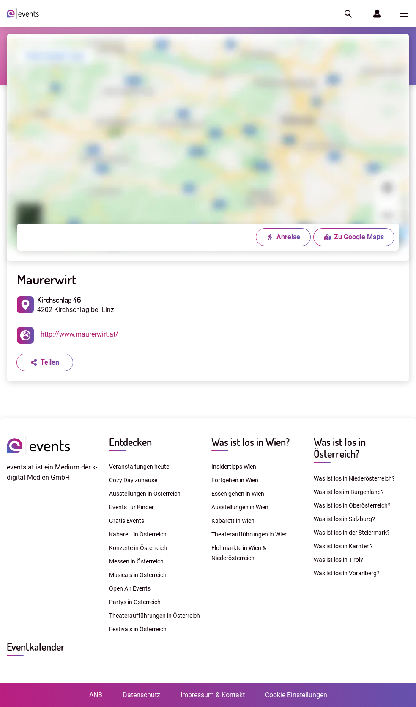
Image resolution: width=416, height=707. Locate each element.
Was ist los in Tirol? (338, 559)
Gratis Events (126, 520)
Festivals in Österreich (138, 629)
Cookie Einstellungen (296, 695)
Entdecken (130, 441)
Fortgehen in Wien (234, 480)
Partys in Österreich (135, 602)
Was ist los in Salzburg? (344, 519)
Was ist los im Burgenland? (349, 492)
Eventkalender (36, 646)
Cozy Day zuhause (133, 480)
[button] (347, 13)
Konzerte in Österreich (138, 547)
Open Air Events (130, 588)
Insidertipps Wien (233, 466)
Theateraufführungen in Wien (249, 534)
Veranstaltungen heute (139, 466)
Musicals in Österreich (138, 575)
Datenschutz (141, 695)
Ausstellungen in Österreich (145, 493)
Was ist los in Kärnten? (343, 546)
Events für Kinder (131, 507)
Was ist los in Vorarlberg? (347, 573)
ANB (95, 695)
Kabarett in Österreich (138, 534)
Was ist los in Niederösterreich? (354, 478)
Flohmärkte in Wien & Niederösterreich (238, 552)
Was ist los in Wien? (250, 441)
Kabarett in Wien (233, 520)
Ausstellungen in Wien (239, 507)
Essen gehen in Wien (237, 493)
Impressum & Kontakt (213, 695)
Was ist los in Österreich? (340, 447)
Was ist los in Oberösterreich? (352, 505)
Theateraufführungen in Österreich (154, 615)
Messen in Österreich (136, 561)
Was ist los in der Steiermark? (352, 532)
